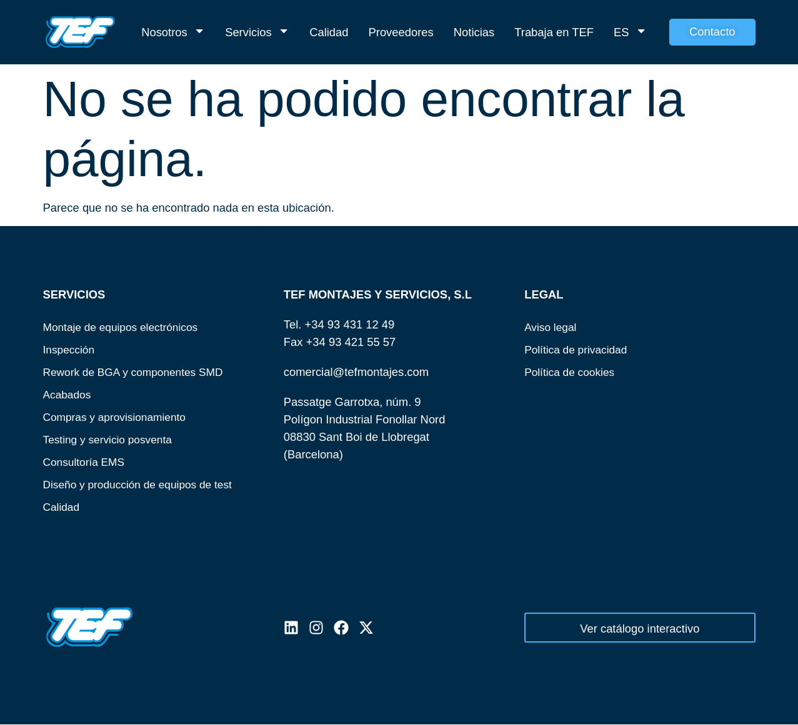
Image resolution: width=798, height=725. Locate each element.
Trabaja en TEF (554, 32)
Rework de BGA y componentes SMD (139, 371)
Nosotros (173, 32)
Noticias (474, 32)
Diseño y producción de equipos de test (143, 484)
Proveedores (401, 32)
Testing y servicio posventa (112, 439)
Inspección (70, 349)
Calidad (328, 32)
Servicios (257, 32)
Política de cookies (572, 371)
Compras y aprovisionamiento (119, 416)
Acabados (68, 394)
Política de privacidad (579, 349)
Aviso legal (552, 326)
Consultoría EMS (86, 461)
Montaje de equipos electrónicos (125, 326)
